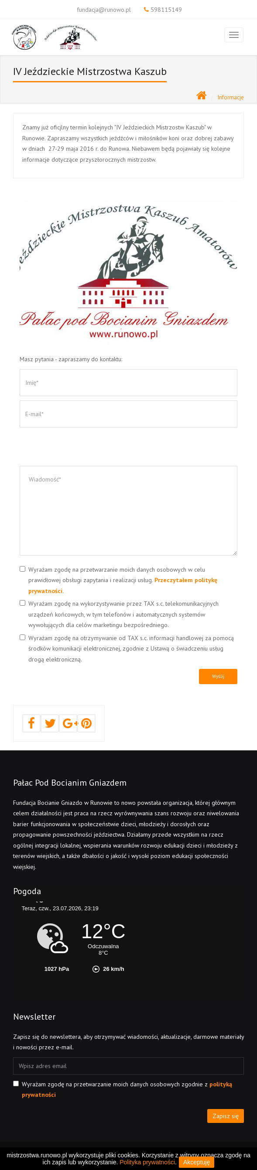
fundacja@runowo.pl (104, 10)
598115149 (166, 10)
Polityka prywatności (147, 1162)
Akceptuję (196, 1162)
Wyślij (218, 676)
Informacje (231, 97)
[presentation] (86, 449)
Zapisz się (225, 1116)
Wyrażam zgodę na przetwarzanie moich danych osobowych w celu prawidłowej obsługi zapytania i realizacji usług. (122, 580)
